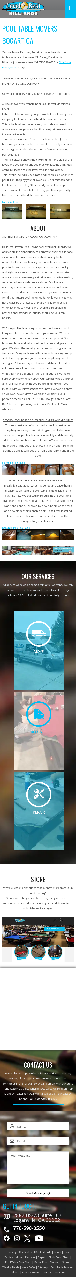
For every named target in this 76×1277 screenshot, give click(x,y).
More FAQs (28, 1267)
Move (19, 1257)
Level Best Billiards (39, 1252)
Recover (30, 1257)
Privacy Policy (30, 1272)
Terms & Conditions (53, 1272)
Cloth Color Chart (59, 1257)
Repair (42, 1257)
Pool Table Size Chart (18, 1262)
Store (65, 1262)
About (57, 1252)
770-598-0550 (48, 1099)
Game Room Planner (47, 1262)
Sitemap (43, 1267)
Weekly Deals (10, 1267)
